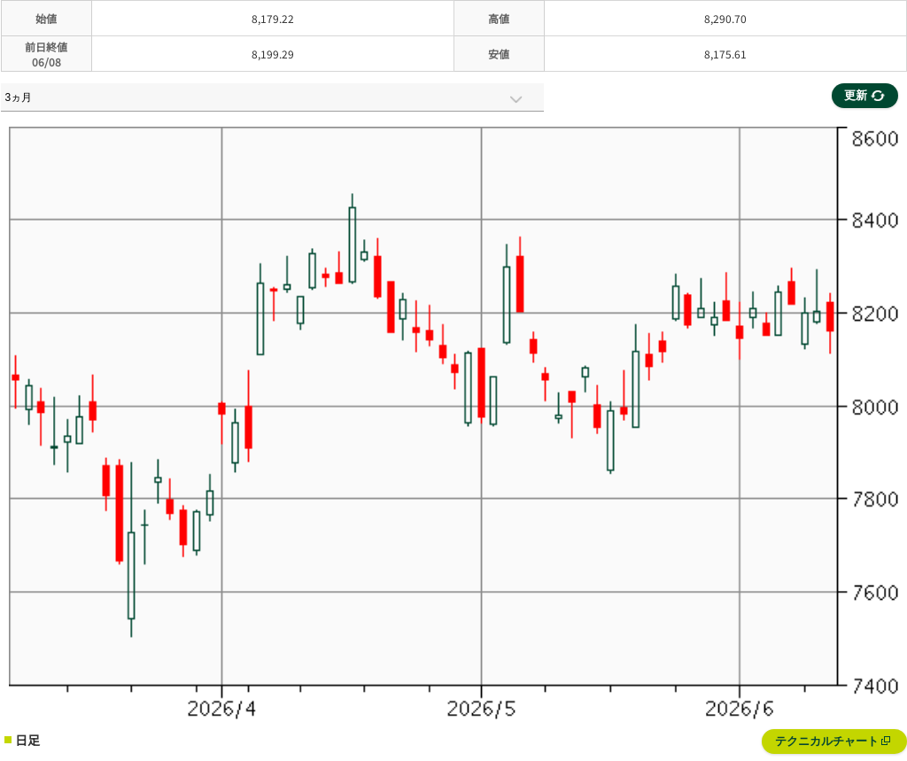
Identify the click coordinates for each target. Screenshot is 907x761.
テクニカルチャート (833, 741)
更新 (864, 95)
